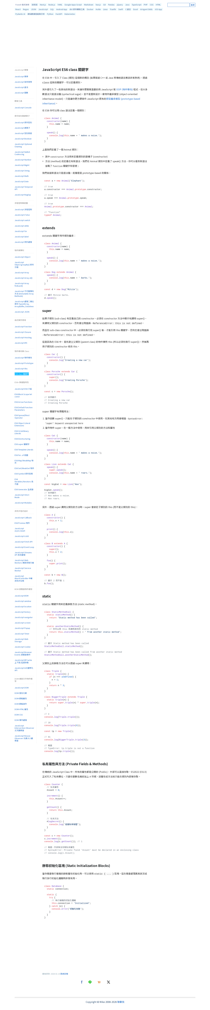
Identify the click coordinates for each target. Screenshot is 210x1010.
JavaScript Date (22, 181)
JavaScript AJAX (22, 536)
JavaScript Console (23, 107)
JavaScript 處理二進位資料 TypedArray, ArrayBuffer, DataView (24, 304)
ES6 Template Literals (24, 449)
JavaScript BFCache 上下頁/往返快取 (23, 661)
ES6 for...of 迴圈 (21, 455)
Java (127, 4)
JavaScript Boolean (23, 138)
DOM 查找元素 (21, 693)
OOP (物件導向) (124, 89)
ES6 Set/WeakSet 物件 (24, 468)
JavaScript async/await (20, 529)
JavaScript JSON (22, 311)
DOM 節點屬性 (21, 698)
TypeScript (136, 4)
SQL (52, 9)
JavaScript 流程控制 (23, 209)
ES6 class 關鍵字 (22, 374)
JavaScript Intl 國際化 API (24, 669)
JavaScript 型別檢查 (23, 133)
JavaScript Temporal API (24, 188)
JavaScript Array (22, 272)
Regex (26, 9)
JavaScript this (21, 368)
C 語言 (128, 9)
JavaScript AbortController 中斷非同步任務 (24, 578)
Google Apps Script (73, 4)
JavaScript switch (22, 220)
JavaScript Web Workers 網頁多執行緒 (24, 561)
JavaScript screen (22, 622)
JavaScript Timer (22, 633)
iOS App (158, 9)
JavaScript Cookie (22, 646)
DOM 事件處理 (21, 720)
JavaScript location (23, 606)
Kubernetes (70, 14)
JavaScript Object (22, 256)
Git (104, 4)
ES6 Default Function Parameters (24, 408)
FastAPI (59, 14)
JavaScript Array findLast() (22, 284)
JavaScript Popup (22, 628)
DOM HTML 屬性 (21, 709)
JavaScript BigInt (22, 165)
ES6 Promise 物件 (22, 523)
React (18, 9)
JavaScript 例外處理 (23, 242)
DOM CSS (19, 714)
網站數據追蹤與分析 (36, 14)
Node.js (51, 4)
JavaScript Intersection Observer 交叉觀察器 (24, 728)
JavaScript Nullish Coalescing (22, 153)
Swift (120, 9)
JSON (33, 9)
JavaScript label (22, 236)
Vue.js (98, 4)
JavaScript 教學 (21, 76)
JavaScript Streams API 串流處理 (23, 553)
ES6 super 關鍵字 (22, 444)
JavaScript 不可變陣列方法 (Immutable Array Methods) (24, 293)
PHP (145, 4)
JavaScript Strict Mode (22, 496)
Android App (61, 9)
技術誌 (34, 4)
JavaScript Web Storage (21, 640)
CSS (151, 4)
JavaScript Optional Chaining (23, 145)
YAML (60, 4)
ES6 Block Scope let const (23, 395)
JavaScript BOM (21, 595)
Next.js (43, 4)
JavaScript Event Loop (24, 547)
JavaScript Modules (23, 502)
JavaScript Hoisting (23, 337)
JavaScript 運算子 (22, 127)
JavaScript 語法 (21, 87)
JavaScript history (22, 611)
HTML (158, 4)
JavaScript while (22, 225)
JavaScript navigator (24, 617)
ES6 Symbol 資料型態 (24, 473)
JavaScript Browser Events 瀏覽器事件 (23, 653)
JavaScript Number (23, 159)
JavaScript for (21, 231)
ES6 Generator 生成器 (24, 489)
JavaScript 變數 (21, 92)
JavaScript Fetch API (24, 541)
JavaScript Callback (23, 517)
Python (50, 14)
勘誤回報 (64, 973)
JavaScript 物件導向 (23, 357)
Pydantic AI (20, 14)
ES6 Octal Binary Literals (22, 432)
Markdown (88, 4)
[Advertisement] (105, 42)
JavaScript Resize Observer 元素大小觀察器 (24, 738)
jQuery (120, 4)
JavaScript (43, 9)
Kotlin (98, 9)
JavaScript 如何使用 (23, 81)
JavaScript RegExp (23, 194)
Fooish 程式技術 (22, 4)
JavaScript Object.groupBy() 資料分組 (24, 264)
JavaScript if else (22, 214)
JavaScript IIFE (21, 342)
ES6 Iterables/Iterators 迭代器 (24, 481)
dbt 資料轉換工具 (77, 9)
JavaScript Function (23, 326)
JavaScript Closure (23, 332)
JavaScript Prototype (24, 363)
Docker (90, 9)
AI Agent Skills (146, 9)
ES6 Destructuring (22, 438)
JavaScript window (23, 601)
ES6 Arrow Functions (23, 402)
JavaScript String (22, 170)
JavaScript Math (22, 176)
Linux (105, 9)
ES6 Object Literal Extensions (22, 424)
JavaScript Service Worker (23, 569)
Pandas (111, 4)
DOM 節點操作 (21, 703)
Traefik (113, 9)
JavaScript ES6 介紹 (23, 388)
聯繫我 (120, 1002)
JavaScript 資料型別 (23, 122)
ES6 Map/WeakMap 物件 (24, 461)
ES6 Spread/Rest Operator (22, 416)
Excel (135, 9)
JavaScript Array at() (23, 277)
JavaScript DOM (22, 687)
